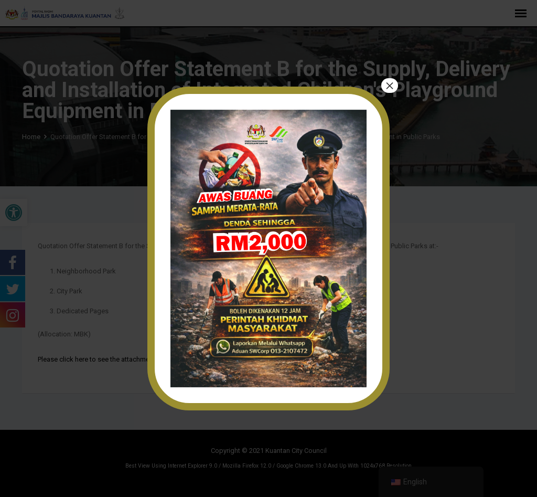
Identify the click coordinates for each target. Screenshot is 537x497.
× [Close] (389, 85)
